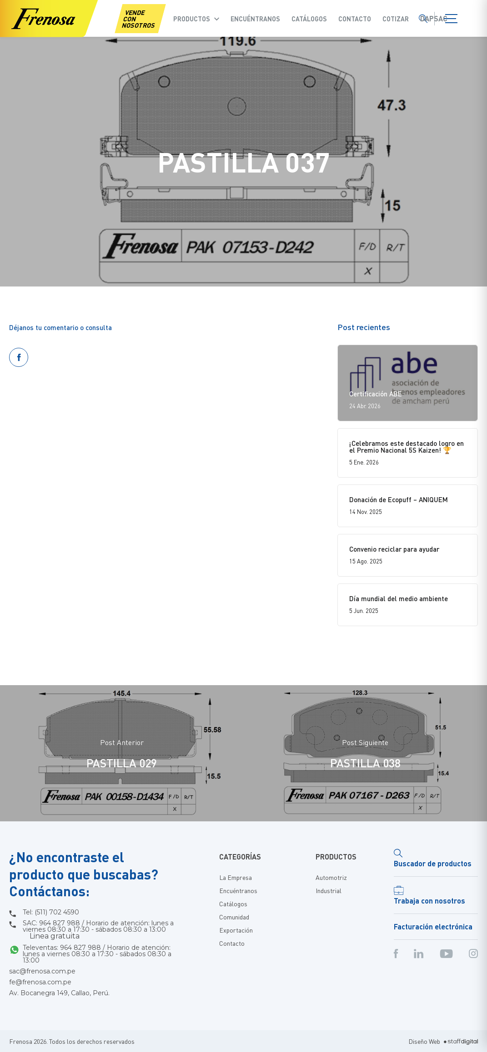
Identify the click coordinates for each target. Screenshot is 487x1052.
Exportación (236, 930)
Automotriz (331, 877)
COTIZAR (395, 18)
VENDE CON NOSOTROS (138, 18)
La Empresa (235, 877)
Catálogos (309, 18)
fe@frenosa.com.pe (40, 982)
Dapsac (433, 18)
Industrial (328, 890)
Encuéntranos (255, 18)
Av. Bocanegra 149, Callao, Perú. (59, 993)
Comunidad (234, 917)
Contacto (354, 18)
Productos (191, 18)
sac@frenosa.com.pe (42, 971)
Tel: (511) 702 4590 (51, 912)
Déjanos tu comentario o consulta (60, 327)
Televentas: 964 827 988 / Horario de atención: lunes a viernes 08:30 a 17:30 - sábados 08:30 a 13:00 (97, 953)
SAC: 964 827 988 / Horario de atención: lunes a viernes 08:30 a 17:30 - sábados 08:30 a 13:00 (98, 930)
